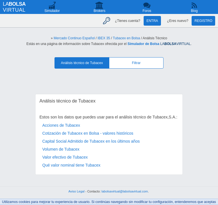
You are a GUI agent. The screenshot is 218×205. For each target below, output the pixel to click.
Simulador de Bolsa (143, 44)
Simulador (52, 11)
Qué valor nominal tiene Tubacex (71, 165)
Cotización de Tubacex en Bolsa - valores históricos (87, 133)
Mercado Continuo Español (74, 38)
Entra (152, 21)
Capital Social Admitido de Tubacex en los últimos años (91, 141)
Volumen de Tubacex (60, 149)
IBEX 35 (104, 38)
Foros (146, 11)
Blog (194, 11)
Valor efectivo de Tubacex (65, 157)
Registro (203, 21)
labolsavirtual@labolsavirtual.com (125, 191)
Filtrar (136, 63)
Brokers (99, 11)
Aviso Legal (76, 191)
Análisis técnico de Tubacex (82, 63)
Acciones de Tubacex (61, 125)
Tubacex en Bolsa (126, 38)
